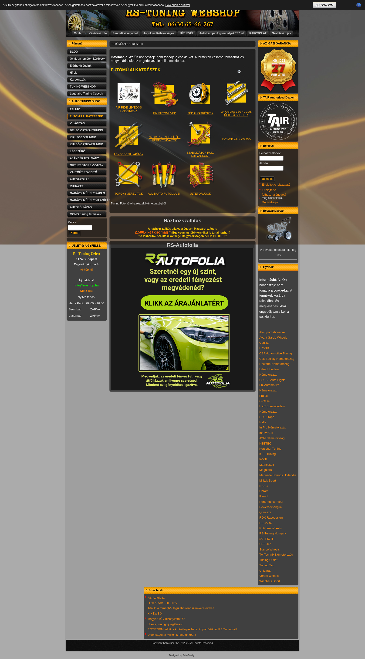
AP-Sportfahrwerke (272, 332)
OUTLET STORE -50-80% (86, 165)
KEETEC (265, 443)
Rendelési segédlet (125, 33)
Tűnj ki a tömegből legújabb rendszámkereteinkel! (181, 608)
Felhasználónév (270, 153)
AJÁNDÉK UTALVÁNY (84, 158)
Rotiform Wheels (270, 528)
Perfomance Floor (271, 501)
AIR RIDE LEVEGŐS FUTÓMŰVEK (129, 106)
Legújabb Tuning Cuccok (86, 93)
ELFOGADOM (324, 5)
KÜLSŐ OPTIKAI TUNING (86, 144)
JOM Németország (271, 438)
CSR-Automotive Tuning (275, 353)
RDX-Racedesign (271, 517)
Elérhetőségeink (80, 65)
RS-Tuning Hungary (272, 533)
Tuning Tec (266, 565)
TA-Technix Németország (276, 554)
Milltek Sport (267, 480)
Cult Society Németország (276, 358)
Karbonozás (78, 79)
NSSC (263, 486)
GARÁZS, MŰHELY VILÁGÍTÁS (88, 200)
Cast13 (264, 348)
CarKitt (264, 342)
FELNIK (75, 109)
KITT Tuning (267, 454)
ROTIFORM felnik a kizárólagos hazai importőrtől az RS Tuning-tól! (193, 629)
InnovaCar (266, 433)
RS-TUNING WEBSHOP (183, 12)
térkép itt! (86, 269)
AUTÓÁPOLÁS (79, 179)
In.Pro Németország (272, 427)
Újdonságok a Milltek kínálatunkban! (172, 634)
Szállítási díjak (281, 33)
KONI (263, 459)
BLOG (74, 51)
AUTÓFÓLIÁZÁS (81, 207)
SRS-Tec (265, 544)
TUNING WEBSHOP (83, 86)
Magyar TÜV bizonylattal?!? (166, 619)
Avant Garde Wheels (273, 337)
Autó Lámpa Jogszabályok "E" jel (221, 33)
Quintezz (265, 512)
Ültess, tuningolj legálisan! (165, 624)
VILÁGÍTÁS (77, 123)
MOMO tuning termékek (85, 214)
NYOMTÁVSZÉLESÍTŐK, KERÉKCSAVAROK (165, 139)
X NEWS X (155, 613)
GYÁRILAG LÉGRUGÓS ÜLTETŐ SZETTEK (236, 110)
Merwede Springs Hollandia (277, 475)
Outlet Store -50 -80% (162, 603)
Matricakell (266, 464)
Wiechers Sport (269, 581)
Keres (72, 222)
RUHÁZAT (76, 186)
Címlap (78, 33)
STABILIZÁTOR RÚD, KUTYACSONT (200, 151)
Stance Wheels (269, 549)
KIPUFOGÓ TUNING (83, 137)
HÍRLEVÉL (187, 33)
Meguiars (265, 470)
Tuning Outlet (268, 560)
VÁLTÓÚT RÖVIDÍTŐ (83, 172)
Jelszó (263, 163)
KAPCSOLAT (258, 33)
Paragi (263, 496)
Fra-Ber (264, 395)
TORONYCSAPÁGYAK (236, 138)
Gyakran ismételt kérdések (87, 58)
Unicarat (264, 570)
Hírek (73, 72)
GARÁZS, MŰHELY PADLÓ (87, 193)
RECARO (265, 523)
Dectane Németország (274, 364)
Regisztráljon (270, 202)
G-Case (264, 401)
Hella (262, 422)
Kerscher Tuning (270, 448)
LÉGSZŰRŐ (77, 151)
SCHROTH (266, 538)
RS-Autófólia (156, 597)
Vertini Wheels (269, 575)
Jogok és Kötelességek (158, 33)
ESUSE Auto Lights (272, 380)
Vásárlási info (98, 33)
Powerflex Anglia (270, 507)
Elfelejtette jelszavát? (276, 184)
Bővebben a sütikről (177, 5)
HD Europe (266, 417)
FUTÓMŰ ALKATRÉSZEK (86, 116)
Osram (263, 491)
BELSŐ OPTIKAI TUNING (86, 130)
